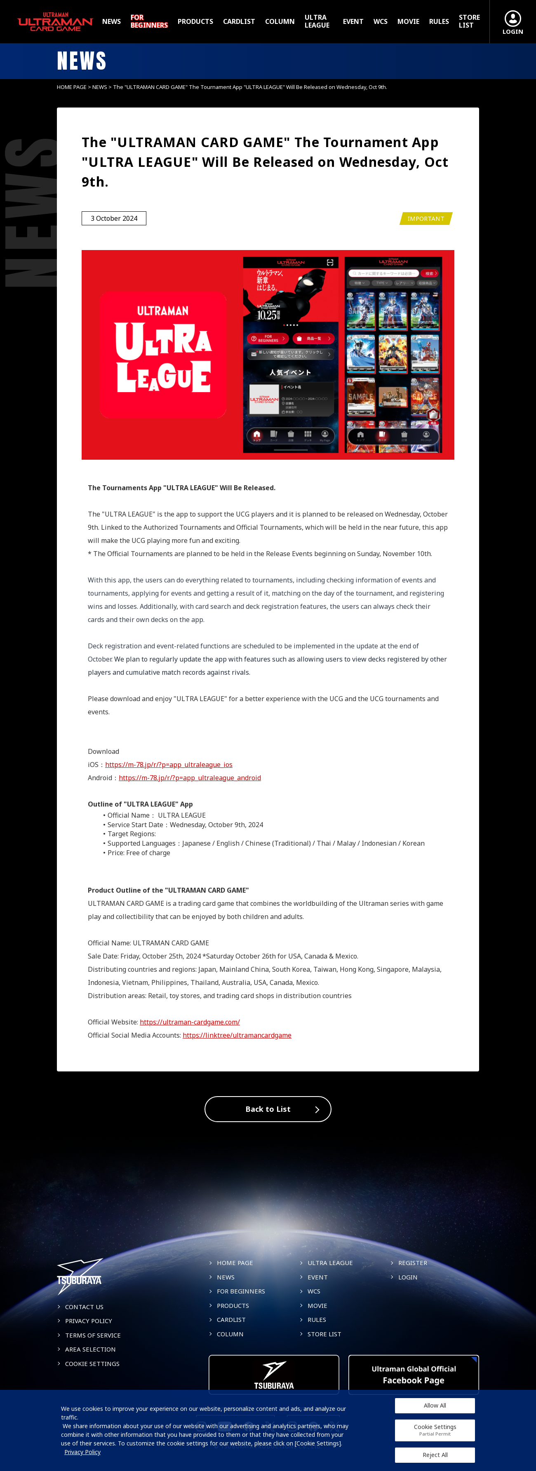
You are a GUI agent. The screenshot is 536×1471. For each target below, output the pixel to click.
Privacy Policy (82, 1452)
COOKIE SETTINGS (92, 1363)
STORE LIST (469, 21)
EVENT (353, 22)
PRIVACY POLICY (88, 1321)
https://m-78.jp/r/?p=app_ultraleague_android (190, 777)
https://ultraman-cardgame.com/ (190, 1022)
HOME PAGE (72, 87)
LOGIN (408, 1277)
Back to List (268, 1109)
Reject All (435, 1455)
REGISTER (412, 1262)
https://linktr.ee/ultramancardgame (237, 1035)
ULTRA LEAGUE (317, 21)
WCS (381, 22)
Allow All (435, 1405)
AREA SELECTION (90, 1349)
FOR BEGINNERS (149, 21)
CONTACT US (84, 1307)
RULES (439, 22)
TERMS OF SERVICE (93, 1335)
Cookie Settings (435, 1430)
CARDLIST (239, 22)
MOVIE (408, 22)
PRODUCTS (195, 22)
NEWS (111, 22)
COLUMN (280, 22)
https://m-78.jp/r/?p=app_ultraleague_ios (169, 764)
